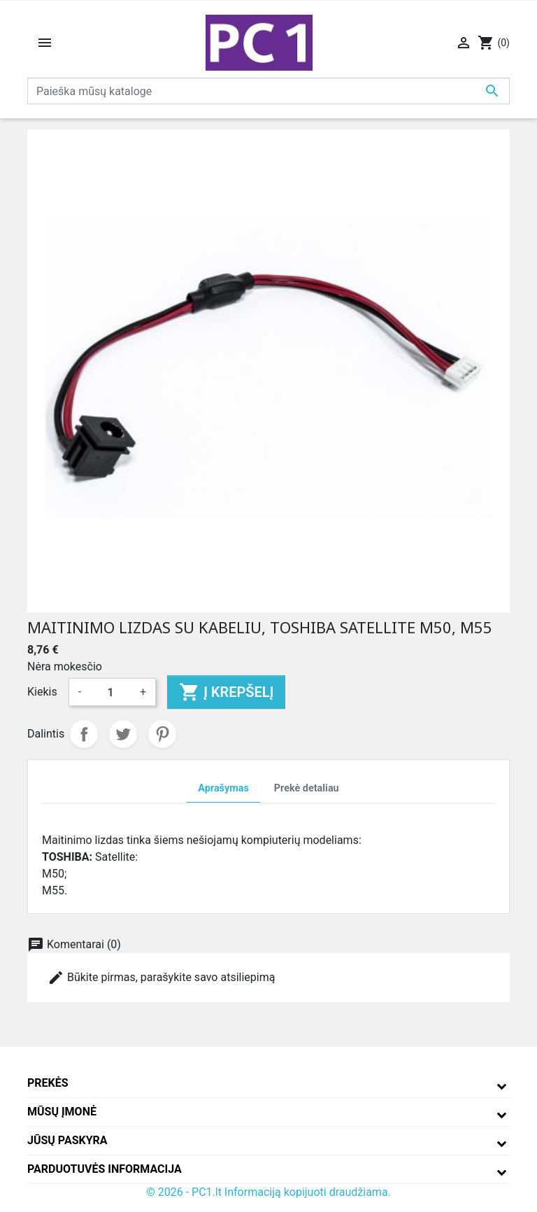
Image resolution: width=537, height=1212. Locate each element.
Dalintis (84, 734)
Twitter (123, 734)
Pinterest (162, 734)
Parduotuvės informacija (104, 1169)
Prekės (48, 1083)
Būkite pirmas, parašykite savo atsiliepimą (161, 977)
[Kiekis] (110, 692)
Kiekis (42, 691)
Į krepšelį (226, 692)
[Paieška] (268, 91)
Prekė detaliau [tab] (306, 788)
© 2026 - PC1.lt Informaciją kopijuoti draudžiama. (268, 1192)
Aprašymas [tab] (223, 788)
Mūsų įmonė (61, 1111)
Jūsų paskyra (67, 1140)
